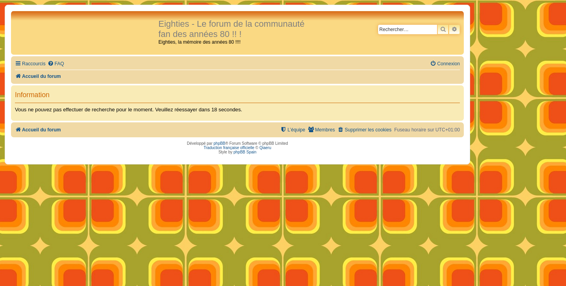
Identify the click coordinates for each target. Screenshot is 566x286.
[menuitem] (56, 64)
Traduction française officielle (229, 148)
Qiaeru (265, 148)
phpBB (219, 143)
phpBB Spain (244, 152)
